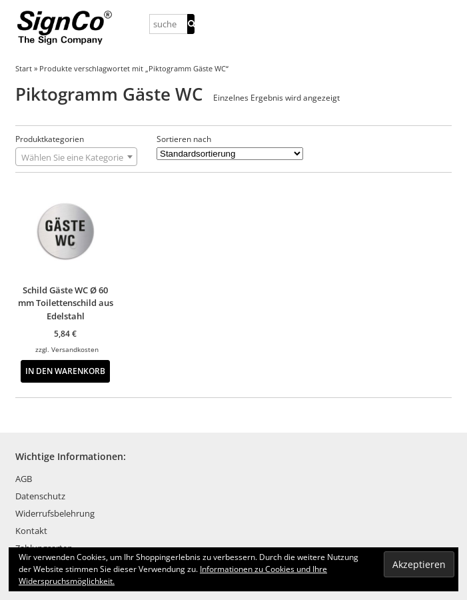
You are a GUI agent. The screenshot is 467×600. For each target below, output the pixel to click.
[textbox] (76, 157)
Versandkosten (75, 349)
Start (23, 68)
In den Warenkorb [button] (65, 370)
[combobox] (76, 156)
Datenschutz (40, 496)
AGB (23, 479)
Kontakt (31, 531)
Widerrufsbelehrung (55, 513)
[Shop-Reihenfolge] (230, 153)
